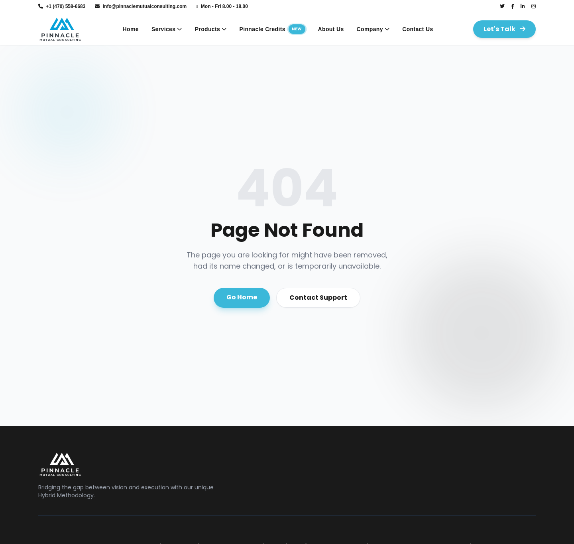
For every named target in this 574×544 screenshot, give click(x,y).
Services (166, 29)
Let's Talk (504, 29)
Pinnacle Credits (272, 29)
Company (373, 29)
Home (131, 29)
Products (211, 29)
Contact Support (318, 297)
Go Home (241, 297)
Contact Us (417, 29)
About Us (331, 29)
